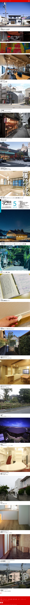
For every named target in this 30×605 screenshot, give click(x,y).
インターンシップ (23, 599)
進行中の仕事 (15, 599)
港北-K (1, 593)
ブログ (19, 599)
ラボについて (5, 599)
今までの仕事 (10, 599)
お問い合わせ (2, 600)
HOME (1, 599)
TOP (1, 597)
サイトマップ (7, 600)
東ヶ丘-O (1, 592)
